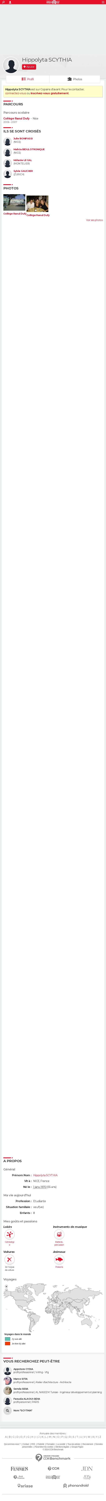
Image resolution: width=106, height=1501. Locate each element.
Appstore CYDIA (23, 1369)
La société (61, 1444)
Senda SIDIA (20, 1388)
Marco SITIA (20, 1379)
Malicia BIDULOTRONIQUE (29, 149)
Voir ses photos (94, 220)
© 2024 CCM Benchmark (53, 1449)
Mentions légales (62, 1447)
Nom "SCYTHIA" (22, 1410)
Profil (30, 79)
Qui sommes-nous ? (12, 1444)
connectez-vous (15, 93)
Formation (51, 1444)
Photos (77, 79)
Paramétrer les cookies (44, 1447)
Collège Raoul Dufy (16, 118)
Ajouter (30, 66)
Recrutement (87, 1444)
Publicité (40, 1444)
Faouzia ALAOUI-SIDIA (26, 1398)
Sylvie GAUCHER (23, 171)
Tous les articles (73, 1444)
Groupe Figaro (77, 1447)
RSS (33, 1444)
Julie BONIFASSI (23, 138)
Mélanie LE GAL (22, 160)
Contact (26, 1444)
